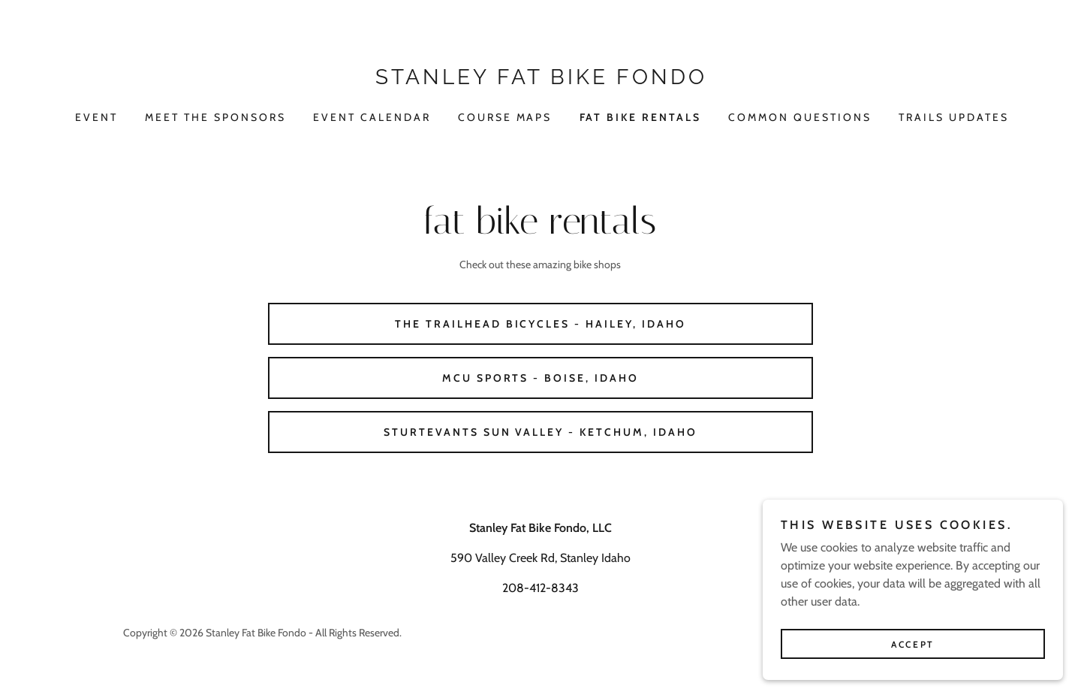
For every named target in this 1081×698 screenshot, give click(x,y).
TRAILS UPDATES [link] (954, 117)
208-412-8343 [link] (540, 588)
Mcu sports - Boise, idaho (541, 378)
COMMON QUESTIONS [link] (800, 117)
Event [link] (96, 117)
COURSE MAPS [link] (505, 117)
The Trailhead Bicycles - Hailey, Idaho (541, 324)
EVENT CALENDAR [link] (372, 117)
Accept (912, 654)
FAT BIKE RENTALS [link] (641, 117)
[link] (540, 80)
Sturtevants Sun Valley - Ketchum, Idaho (541, 432)
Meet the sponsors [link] (215, 117)
